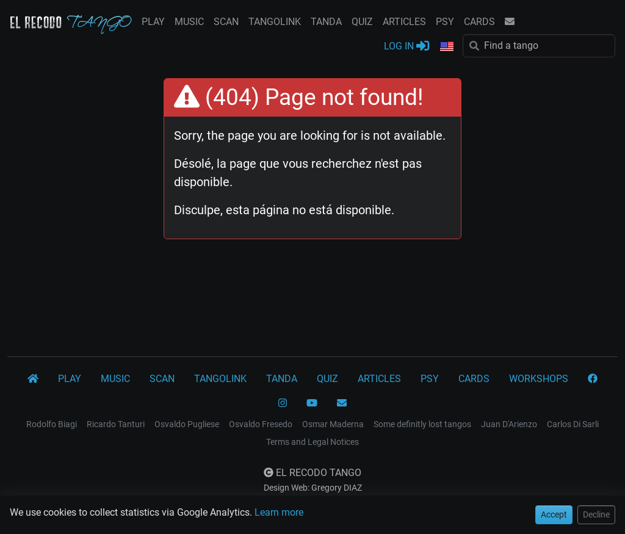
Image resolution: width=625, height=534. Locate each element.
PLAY (153, 21)
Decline (596, 514)
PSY (445, 21)
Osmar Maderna (333, 424)
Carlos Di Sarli (573, 424)
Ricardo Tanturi (116, 424)
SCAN (226, 21)
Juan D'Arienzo (509, 424)
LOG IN (406, 45)
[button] (446, 47)
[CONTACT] (341, 403)
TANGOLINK (274, 21)
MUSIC (189, 21)
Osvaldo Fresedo (260, 424)
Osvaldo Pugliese (186, 424)
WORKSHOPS (538, 378)
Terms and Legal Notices (312, 442)
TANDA (326, 21)
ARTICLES (404, 21)
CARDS (479, 21)
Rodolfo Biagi (51, 424)
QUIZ (362, 21)
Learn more (279, 512)
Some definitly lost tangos (422, 424)
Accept (554, 514)
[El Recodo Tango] (33, 379)
